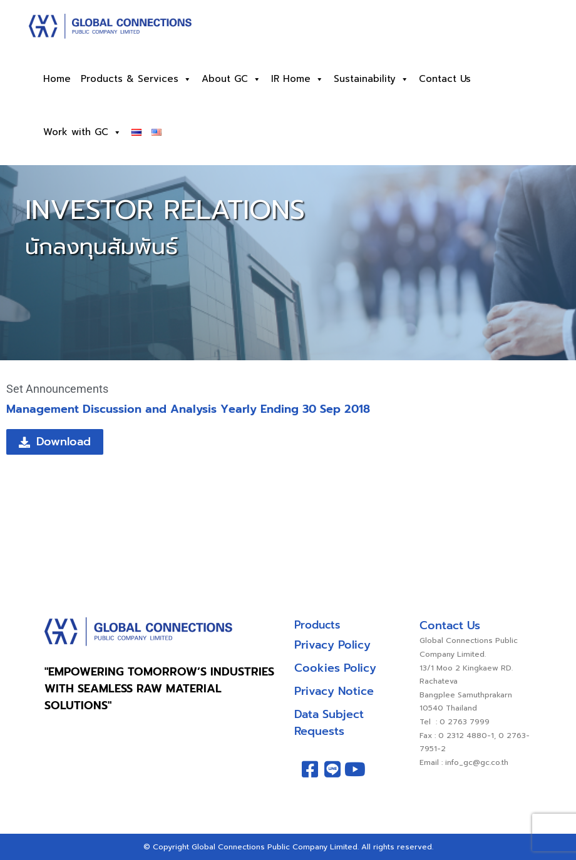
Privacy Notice (334, 691)
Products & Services (136, 79)
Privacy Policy (332, 645)
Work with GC (82, 132)
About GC (231, 79)
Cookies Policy (335, 668)
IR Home (297, 79)
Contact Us (445, 79)
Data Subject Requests (329, 723)
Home (57, 79)
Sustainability (371, 79)
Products (317, 625)
